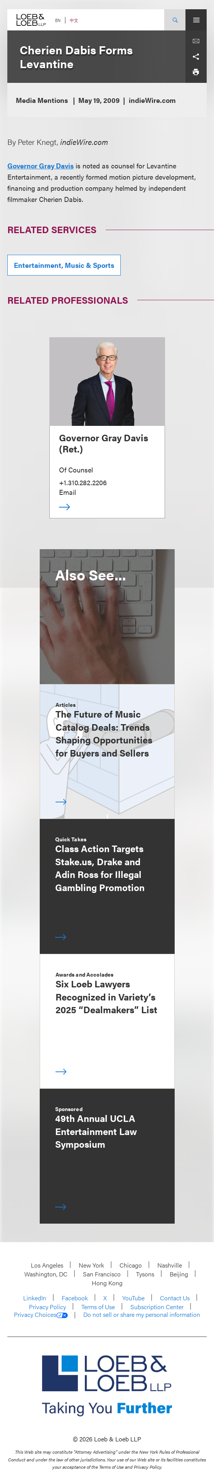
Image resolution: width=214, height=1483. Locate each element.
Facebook (75, 1297)
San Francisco (102, 1273)
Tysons (145, 1273)
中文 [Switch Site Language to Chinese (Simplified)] (74, 20)
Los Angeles (47, 1265)
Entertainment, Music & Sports (64, 265)
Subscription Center (157, 1306)
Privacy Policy (47, 1306)
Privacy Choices (41, 1314)
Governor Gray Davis (40, 165)
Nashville (169, 1265)
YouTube (133, 1297)
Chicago (131, 1265)
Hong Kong (107, 1282)
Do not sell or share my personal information (141, 1314)
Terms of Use (98, 1306)
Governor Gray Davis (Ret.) (103, 443)
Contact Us (175, 1297)
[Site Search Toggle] (174, 19)
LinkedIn (34, 1297)
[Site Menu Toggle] (196, 19)
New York (91, 1265)
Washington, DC (45, 1273)
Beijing (179, 1273)
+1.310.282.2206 (83, 482)
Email (67, 492)
